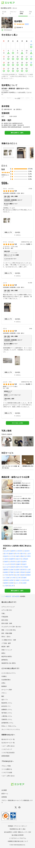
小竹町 (6, 575)
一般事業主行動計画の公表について (17, 841)
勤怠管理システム (6, 703)
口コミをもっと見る (17, 423)
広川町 (18, 577)
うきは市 (7, 564)
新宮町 (23, 569)
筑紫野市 (12, 559)
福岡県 (17, 596)
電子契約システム (6, 713)
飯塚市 (11, 553)
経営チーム (4, 793)
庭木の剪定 (4, 620)
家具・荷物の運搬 (6, 633)
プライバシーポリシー (20, 826)
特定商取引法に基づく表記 (17, 829)
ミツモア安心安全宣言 (8, 752)
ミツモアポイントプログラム (17, 838)
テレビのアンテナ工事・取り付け (11, 626)
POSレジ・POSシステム (8, 726)
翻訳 (2, 696)
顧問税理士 (4, 660)
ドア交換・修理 (6, 643)
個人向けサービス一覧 (8, 739)
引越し (3, 613)
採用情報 (4, 797)
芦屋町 (11, 572)
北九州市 (7, 551)
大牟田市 (19, 551)
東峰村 (28, 575)
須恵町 (17, 569)
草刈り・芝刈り (6, 636)
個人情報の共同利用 (17, 835)
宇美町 (26, 567)
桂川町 (17, 575)
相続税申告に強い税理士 (8, 663)
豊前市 (23, 556)
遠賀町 (28, 572)
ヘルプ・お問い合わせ (8, 746)
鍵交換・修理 (5, 646)
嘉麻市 (18, 564)
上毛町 (6, 585)
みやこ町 (18, 583)
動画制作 (4, 686)
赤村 (27, 580)
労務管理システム (6, 719)
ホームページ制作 (6, 689)
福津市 (24, 561)
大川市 (11, 556)
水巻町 (17, 572)
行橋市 (17, 556)
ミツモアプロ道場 (6, 772)
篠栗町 (6, 569)
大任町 (23, 580)
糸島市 (13, 567)
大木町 (13, 577)
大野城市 (25, 559)
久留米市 (27, 551)
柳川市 (23, 553)
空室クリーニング (6, 650)
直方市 (6, 553)
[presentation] (4, 12)
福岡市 (13, 551)
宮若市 (13, 564)
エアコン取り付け (6, 610)
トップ (3, 596)
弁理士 (3, 683)
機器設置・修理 (10, 596)
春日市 (18, 559)
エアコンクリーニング (8, 607)
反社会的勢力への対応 (10, 832)
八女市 (28, 553)
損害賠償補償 (5, 756)
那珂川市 (19, 567)
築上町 (11, 585)
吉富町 (24, 583)
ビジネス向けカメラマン (8, 673)
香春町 (24, 577)
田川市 (17, 553)
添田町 (6, 580)
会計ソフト (4, 699)
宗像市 (6, 561)
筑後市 (6, 556)
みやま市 (7, 567)
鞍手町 (11, 575)
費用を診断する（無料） (17, 132)
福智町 (6, 583)
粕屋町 (6, 572)
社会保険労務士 (6, 679)
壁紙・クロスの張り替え (8, 630)
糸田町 (11, 580)
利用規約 (10, 826)
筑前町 (23, 575)
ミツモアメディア (6, 749)
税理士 (3, 653)
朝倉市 (24, 564)
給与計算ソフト (6, 706)
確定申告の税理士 (6, 656)
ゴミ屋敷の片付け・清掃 (8, 640)
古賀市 (18, 561)
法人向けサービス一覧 (8, 742)
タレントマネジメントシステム (10, 729)
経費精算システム (6, 709)
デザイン (4, 693)
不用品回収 (4, 616)
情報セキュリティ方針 (24, 832)
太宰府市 (12, 561)
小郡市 (6, 559)
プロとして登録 (6, 766)
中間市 (28, 556)
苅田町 (11, 583)
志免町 (11, 569)
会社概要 (4, 790)
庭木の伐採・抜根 (6, 623)
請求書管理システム (7, 723)
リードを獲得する (6, 769)
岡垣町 (23, 572)
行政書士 (4, 676)
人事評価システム (6, 716)
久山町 (28, 569)
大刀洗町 (7, 577)
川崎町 (17, 580)
